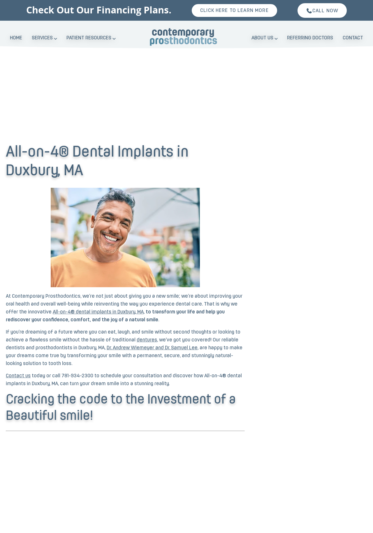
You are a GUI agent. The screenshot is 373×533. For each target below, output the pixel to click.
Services (42, 38)
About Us (262, 38)
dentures (147, 340)
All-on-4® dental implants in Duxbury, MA (98, 312)
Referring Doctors (310, 38)
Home (16, 38)
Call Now (322, 11)
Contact (353, 38)
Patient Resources (88, 38)
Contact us (18, 376)
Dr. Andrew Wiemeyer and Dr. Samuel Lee (152, 348)
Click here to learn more (234, 10)
